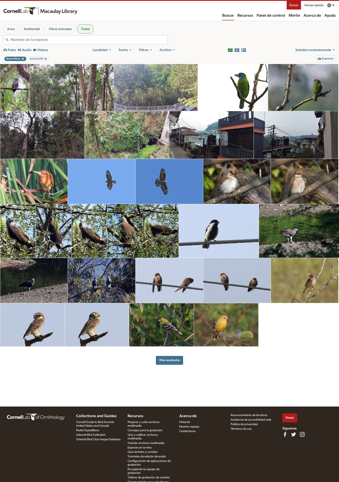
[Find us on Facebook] (285, 434)
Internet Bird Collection (91, 434)
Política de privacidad (244, 424)
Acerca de (312, 16)
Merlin (294, 16)
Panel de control (271, 16)
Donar (293, 5)
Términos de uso (241, 428)
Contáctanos (187, 431)
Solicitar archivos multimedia (146, 443)
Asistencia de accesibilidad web (251, 419)
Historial (184, 422)
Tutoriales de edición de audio (147, 456)
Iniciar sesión (314, 5)
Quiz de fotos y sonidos (143, 451)
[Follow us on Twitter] (293, 434)
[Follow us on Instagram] (302, 434)
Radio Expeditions (87, 430)
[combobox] (89, 39)
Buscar (228, 16)
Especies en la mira (140, 447)
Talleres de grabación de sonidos (149, 477)
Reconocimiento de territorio (249, 415)
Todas (85, 29)
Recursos (245, 16)
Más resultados (169, 360)
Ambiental (32, 29)
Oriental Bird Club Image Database (98, 439)
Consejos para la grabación (145, 430)
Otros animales (60, 29)
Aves (11, 29)
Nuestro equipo (189, 426)
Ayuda (330, 16)
